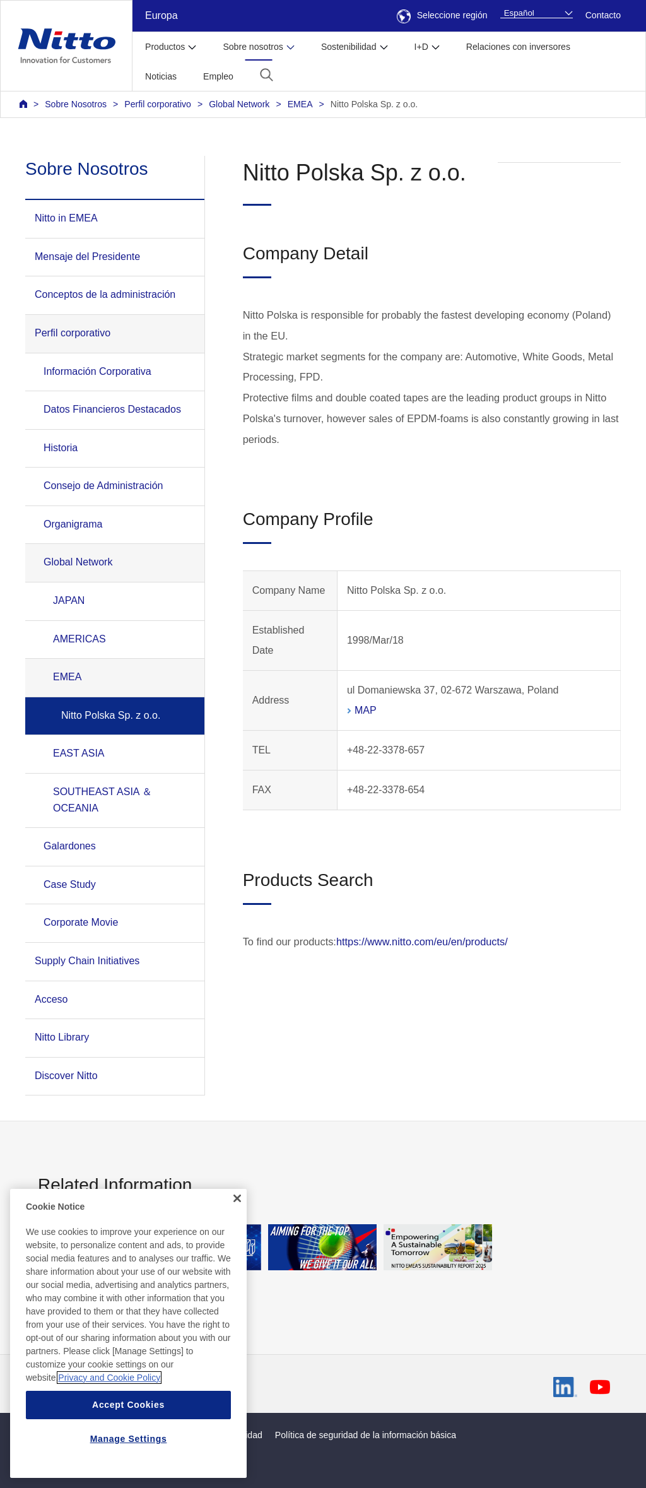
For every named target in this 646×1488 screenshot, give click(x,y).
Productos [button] (165, 47)
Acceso (51, 999)
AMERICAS (79, 639)
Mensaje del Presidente (87, 256)
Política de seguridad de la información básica (365, 1435)
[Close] (237, 1218)
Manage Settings (128, 1458)
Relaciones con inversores (518, 47)
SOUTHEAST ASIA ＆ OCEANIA (102, 799)
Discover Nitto (66, 1075)
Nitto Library (62, 1037)
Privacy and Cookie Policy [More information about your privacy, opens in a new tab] (109, 1397)
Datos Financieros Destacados (112, 409)
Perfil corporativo (157, 104)
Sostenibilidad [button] (349, 47)
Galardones (70, 846)
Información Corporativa (97, 371)
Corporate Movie (81, 922)
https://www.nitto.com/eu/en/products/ (422, 941)
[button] (266, 75)
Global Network (239, 104)
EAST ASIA (79, 753)
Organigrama (73, 524)
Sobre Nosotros (76, 104)
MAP (366, 710)
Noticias (161, 76)
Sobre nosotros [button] (253, 47)
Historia (61, 447)
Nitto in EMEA (66, 218)
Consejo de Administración (103, 485)
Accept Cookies (128, 1424)
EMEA (300, 104)
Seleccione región (442, 15)
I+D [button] (421, 47)
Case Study (70, 884)
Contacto (603, 15)
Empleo (218, 76)
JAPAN (69, 600)
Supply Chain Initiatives (87, 960)
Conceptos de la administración (105, 294)
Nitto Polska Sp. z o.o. (374, 104)
